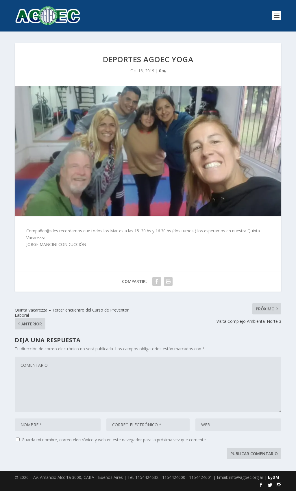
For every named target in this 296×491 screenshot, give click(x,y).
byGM (273, 477)
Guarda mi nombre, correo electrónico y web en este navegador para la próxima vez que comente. (114, 439)
